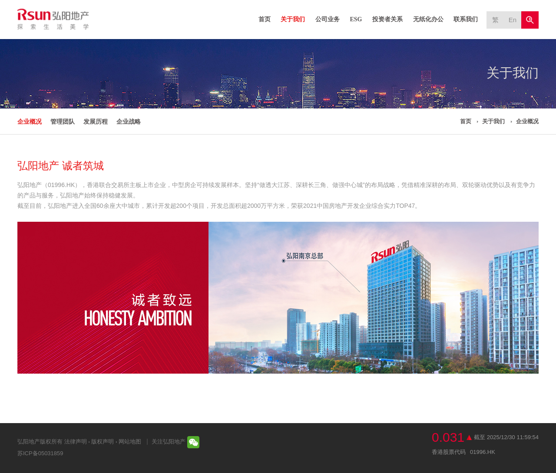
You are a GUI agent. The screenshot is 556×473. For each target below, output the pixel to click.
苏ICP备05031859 (40, 453)
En (512, 19)
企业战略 (128, 121)
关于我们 (293, 19)
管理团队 (62, 121)
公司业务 (327, 19)
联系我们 (465, 19)
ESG (356, 19)
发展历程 (95, 121)
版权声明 (102, 441)
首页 (264, 19)
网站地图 (130, 441)
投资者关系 (387, 19)
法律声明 (75, 441)
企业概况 (29, 121)
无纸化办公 (428, 19)
